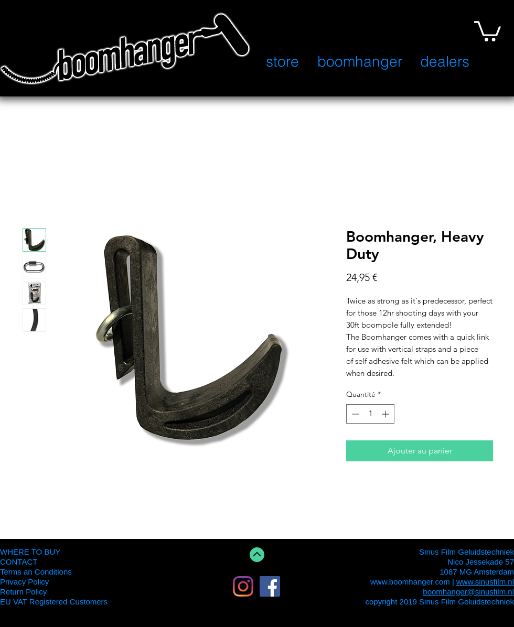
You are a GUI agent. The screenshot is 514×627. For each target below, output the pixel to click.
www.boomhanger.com (410, 581)
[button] (487, 30)
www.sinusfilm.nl (485, 581)
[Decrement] (354, 414)
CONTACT (18, 561)
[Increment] (386, 414)
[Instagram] (243, 586)
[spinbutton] (370, 414)
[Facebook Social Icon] (270, 586)
